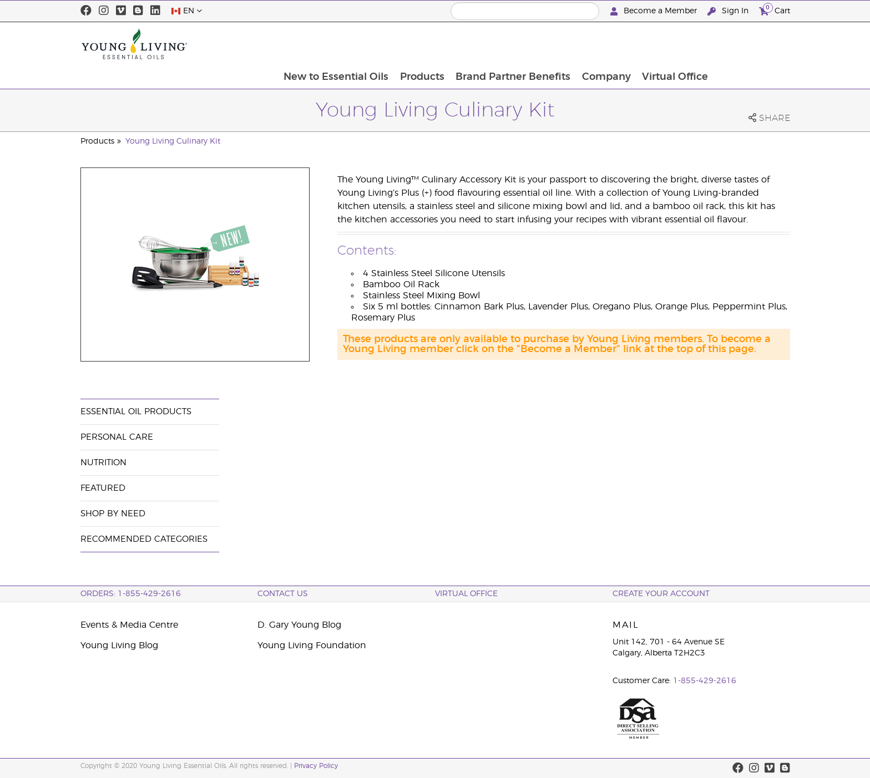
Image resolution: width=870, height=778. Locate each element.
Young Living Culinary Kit (172, 141)
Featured (102, 488)
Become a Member (654, 11)
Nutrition (103, 463)
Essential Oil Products (135, 412)
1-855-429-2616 (704, 681)
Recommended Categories (144, 539)
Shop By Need (112, 514)
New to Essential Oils (408, 44)
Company (681, 44)
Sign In (729, 11)
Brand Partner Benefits (587, 44)
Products (495, 44)
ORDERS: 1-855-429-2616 (130, 594)
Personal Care (116, 437)
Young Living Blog (119, 645)
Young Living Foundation (311, 645)
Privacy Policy (316, 765)
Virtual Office (751, 44)
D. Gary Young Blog (299, 625)
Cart (774, 9)
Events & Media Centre (129, 625)
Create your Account (661, 594)
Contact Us (282, 594)
